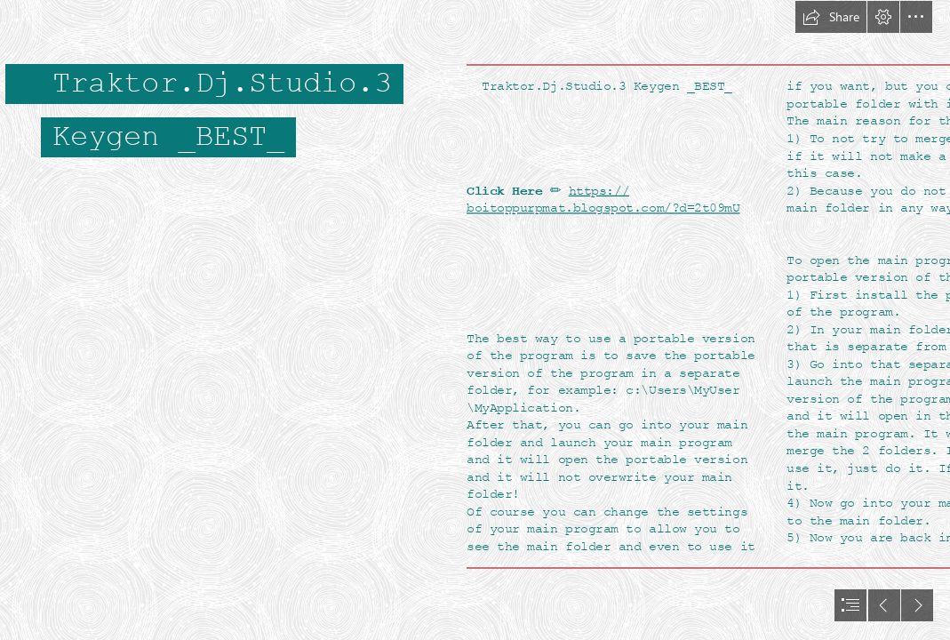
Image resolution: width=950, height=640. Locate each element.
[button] (830, 17)
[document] (475, 320)
